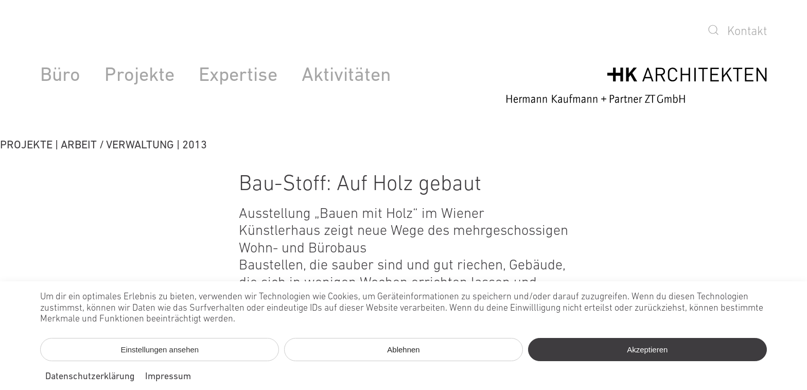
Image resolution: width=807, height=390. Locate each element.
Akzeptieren (647, 349)
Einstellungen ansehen (159, 349)
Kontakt (747, 32)
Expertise (238, 76)
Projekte (139, 76)
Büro (60, 76)
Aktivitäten (346, 76)
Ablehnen (403, 349)
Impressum (168, 377)
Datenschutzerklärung (90, 377)
